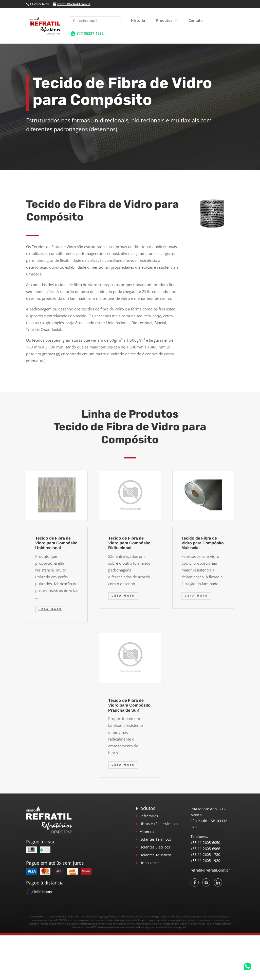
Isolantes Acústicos (155, 855)
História (138, 21)
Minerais (146, 831)
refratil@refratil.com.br (210, 870)
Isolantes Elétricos (154, 847)
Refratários (148, 816)
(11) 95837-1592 (90, 33)
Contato (196, 21)
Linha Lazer (149, 862)
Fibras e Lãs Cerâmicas (158, 823)
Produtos (164, 21)
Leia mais (50, 609)
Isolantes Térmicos (155, 839)
